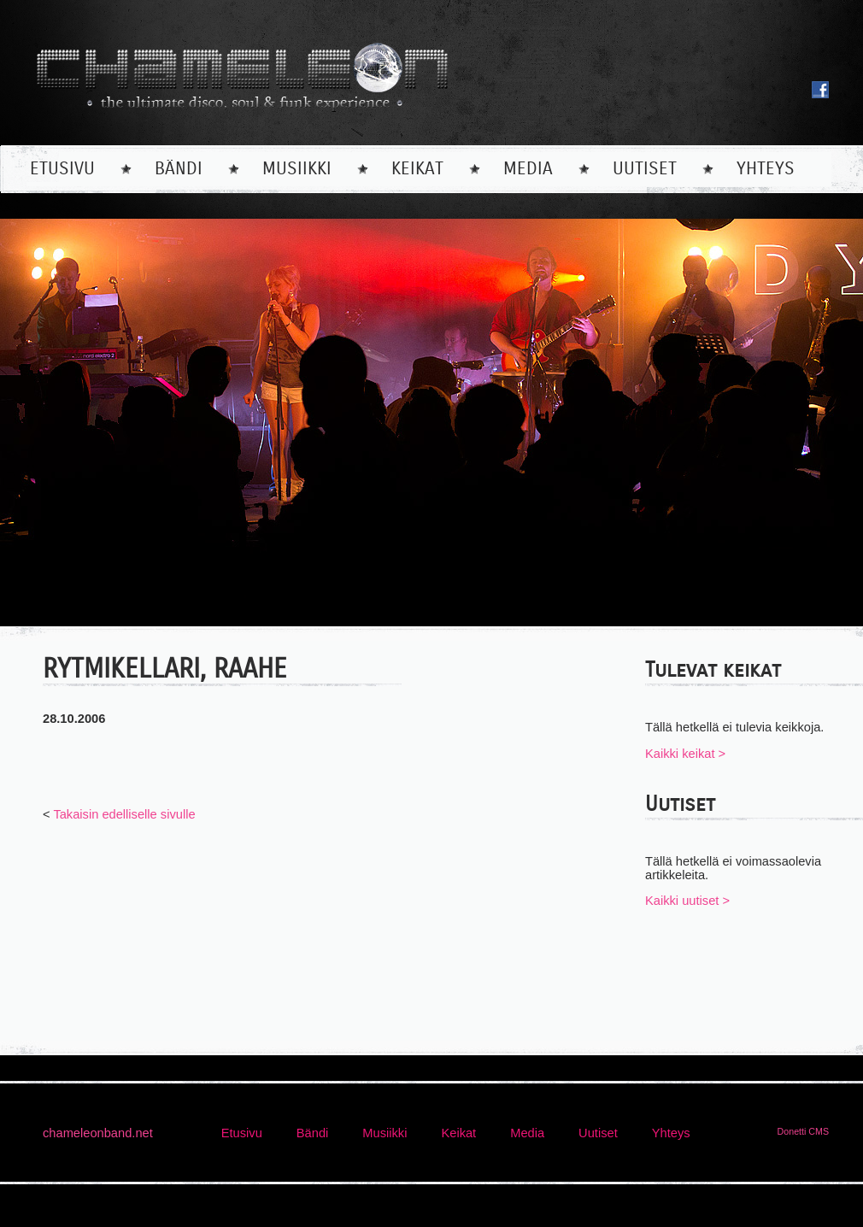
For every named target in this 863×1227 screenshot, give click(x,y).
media (528, 169)
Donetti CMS (803, 1131)
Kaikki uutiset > (687, 900)
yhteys (766, 169)
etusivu (62, 169)
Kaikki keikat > (685, 753)
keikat (417, 169)
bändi (179, 169)
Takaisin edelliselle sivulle (124, 814)
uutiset (645, 169)
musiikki (297, 169)
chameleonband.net (98, 1133)
